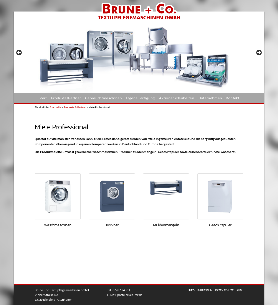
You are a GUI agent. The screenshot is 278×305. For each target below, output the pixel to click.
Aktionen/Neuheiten (176, 98)
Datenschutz (224, 290)
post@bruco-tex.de (129, 295)
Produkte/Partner (66, 98)
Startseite (55, 107)
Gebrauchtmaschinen (103, 98)
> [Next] (258, 53)
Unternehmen (210, 98)
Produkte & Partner (75, 107)
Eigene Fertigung (140, 98)
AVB (239, 290)
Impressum (204, 290)
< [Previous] (19, 53)
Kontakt (232, 98)
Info (192, 290)
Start (43, 98)
